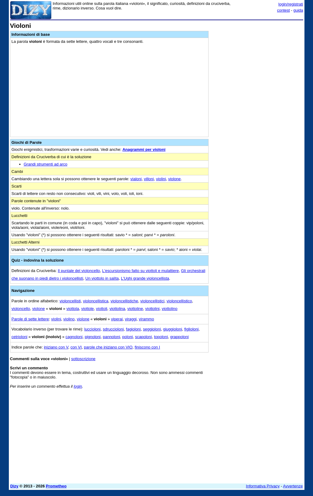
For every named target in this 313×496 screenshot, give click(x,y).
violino (69, 319)
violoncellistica (95, 301)
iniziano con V (56, 347)
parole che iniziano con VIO (108, 347)
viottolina (117, 308)
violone (174, 179)
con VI (76, 347)
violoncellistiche (124, 301)
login (78, 386)
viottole (87, 308)
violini (161, 179)
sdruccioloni (113, 329)
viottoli (101, 308)
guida (298, 10)
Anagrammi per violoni (144, 149)
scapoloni (143, 336)
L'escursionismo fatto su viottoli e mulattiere (140, 270)
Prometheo (56, 486)
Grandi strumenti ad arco (45, 164)
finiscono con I (147, 347)
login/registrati (290, 4)
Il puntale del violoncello (79, 270)
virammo (146, 319)
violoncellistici (152, 301)
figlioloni (191, 329)
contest (283, 10)
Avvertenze (293, 486)
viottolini (152, 308)
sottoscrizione (83, 358)
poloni (127, 336)
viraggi (130, 319)
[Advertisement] (257, 60)
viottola (72, 308)
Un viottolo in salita (102, 278)
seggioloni (152, 329)
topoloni (161, 336)
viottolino (169, 308)
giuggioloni (172, 329)
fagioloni (133, 329)
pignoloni (92, 336)
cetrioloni (19, 336)
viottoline (135, 308)
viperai (116, 319)
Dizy (14, 486)
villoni (149, 179)
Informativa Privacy (263, 486)
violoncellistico (179, 301)
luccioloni (92, 329)
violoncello (21, 308)
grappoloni (179, 336)
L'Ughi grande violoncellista (145, 278)
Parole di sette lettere (30, 319)
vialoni (136, 179)
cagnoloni (74, 336)
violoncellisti (70, 301)
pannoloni (111, 336)
